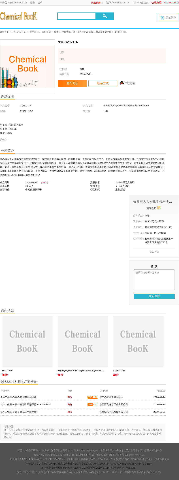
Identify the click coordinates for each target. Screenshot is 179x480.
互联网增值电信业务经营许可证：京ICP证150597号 (37, 459)
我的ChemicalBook (115, 2)
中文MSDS (79, 450)
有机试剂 (46, 32)
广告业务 (44, 450)
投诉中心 (157, 450)
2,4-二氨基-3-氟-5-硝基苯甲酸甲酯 (94, 32)
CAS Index (92, 450)
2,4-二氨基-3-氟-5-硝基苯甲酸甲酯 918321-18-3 (26, 404)
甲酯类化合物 (68, 32)
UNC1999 (7, 370)
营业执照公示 (162, 459)
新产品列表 (145, 450)
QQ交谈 (130, 83)
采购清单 (168, 18)
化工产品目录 (19, 32)
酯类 (56, 32)
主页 (19, 450)
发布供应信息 (141, 2)
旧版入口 (67, 450)
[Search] (76, 16)
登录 (32, 2)
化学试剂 (34, 32)
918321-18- (119, 370)
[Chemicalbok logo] (18, 15)
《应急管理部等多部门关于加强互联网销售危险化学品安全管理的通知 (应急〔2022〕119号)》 (71, 472)
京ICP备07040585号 (80, 455)
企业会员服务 (31, 450)
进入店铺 (154, 252)
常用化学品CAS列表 (111, 450)
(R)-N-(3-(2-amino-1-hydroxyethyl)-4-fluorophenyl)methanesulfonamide (96, 370)
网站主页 (4, 32)
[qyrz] (159, 207)
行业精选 (96, 2)
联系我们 (55, 450)
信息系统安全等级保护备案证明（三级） (132, 459)
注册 (40, 2)
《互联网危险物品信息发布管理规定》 (142, 472)
